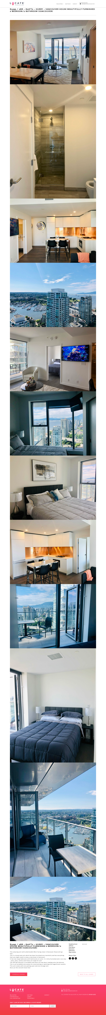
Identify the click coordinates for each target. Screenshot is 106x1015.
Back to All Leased (86, 974)
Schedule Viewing (18, 974)
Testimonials (30, 998)
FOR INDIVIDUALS (14, 996)
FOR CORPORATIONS (15, 998)
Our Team (67, 3)
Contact (75, 3)
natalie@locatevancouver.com (87, 3)
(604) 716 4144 (83, 2)
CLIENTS (29, 996)
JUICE (94, 994)
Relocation (59, 3)
